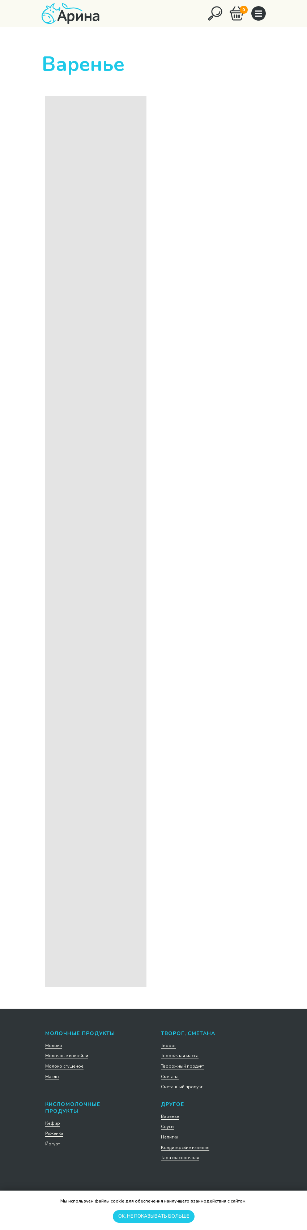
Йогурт (52, 1144)
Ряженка (54, 1133)
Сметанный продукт (181, 1087)
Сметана (170, 1077)
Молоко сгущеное (64, 1066)
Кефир (52, 1123)
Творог (168, 1045)
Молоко (53, 1045)
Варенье (170, 1116)
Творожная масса (180, 1056)
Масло (52, 1077)
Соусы (167, 1126)
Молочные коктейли (66, 1056)
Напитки (169, 1137)
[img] (215, 13)
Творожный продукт (182, 1066)
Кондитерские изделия (185, 1147)
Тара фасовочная (180, 1158)
